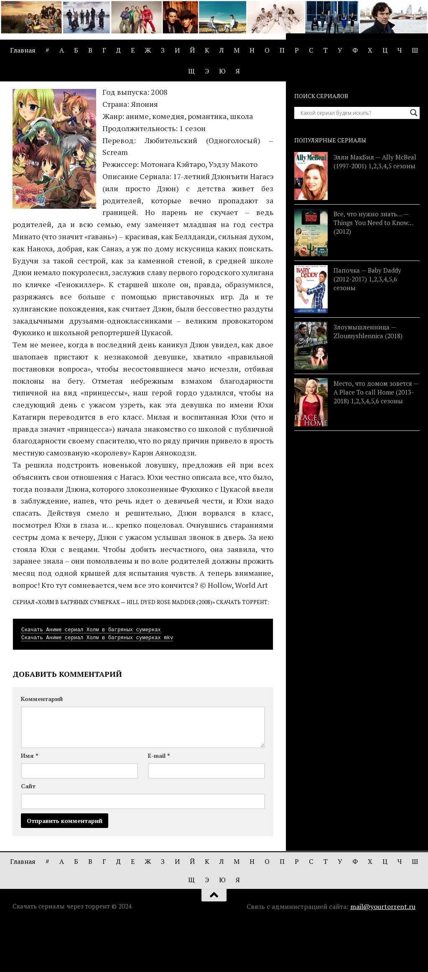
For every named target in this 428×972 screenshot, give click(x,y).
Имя (29, 803)
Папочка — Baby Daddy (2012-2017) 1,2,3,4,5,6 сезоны (367, 327)
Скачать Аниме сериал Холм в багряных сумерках (91, 678)
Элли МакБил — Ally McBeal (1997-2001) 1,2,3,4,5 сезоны (375, 209)
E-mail (159, 803)
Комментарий (42, 747)
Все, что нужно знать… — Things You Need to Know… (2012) (373, 271)
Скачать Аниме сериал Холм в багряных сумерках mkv (97, 686)
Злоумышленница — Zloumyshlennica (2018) (368, 379)
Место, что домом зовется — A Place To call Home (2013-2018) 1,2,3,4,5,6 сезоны (376, 440)
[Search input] (353, 161)
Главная (23, 50)
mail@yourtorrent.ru (382, 954)
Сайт (28, 834)
